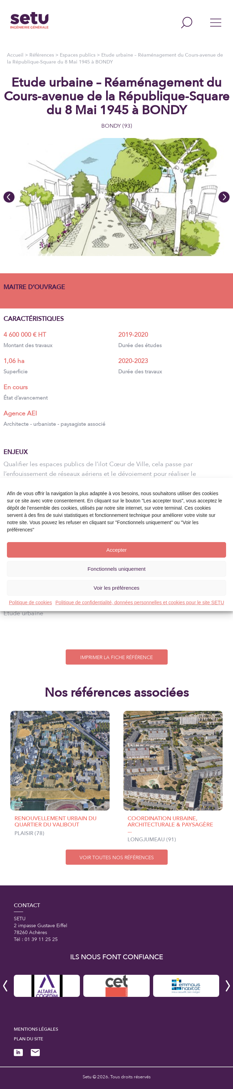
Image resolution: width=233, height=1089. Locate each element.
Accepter (116, 550)
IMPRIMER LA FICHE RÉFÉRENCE (116, 657)
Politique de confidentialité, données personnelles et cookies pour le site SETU (139, 602)
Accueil (15, 55)
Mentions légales (36, 1029)
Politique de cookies (30, 602)
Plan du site (28, 1039)
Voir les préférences (117, 588)
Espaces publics (77, 55)
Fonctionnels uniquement (116, 569)
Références (41, 55)
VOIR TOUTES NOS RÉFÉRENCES (117, 857)
